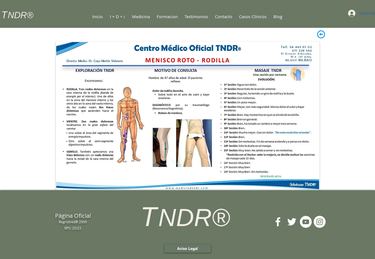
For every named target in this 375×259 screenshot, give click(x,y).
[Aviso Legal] (187, 249)
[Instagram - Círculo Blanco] (320, 222)
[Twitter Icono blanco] (292, 222)
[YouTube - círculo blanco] (306, 222)
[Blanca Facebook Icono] (278, 222)
